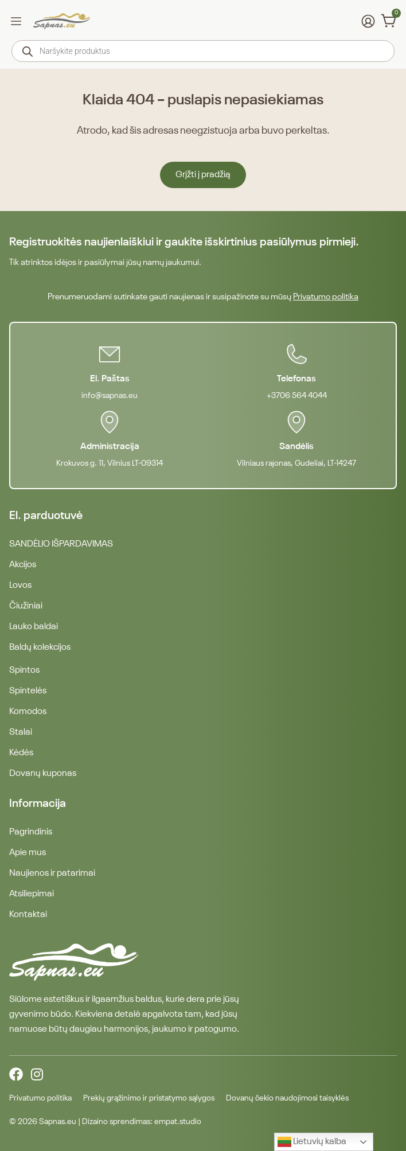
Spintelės (27, 691)
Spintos (24, 670)
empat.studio (177, 1122)
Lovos (20, 585)
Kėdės (21, 753)
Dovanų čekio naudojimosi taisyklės (287, 1098)
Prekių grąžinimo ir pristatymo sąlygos (148, 1098)
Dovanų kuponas (42, 773)
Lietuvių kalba (312, 1142)
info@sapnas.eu (109, 396)
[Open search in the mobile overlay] (203, 51)
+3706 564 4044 (297, 396)
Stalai (20, 732)
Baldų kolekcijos (40, 647)
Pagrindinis (30, 832)
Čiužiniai (25, 606)
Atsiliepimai (31, 894)
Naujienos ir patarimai (52, 873)
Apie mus (27, 852)
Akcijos (22, 564)
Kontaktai (28, 914)
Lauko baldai (33, 626)
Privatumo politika (325, 296)
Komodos (27, 711)
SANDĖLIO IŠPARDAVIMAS (61, 544)
